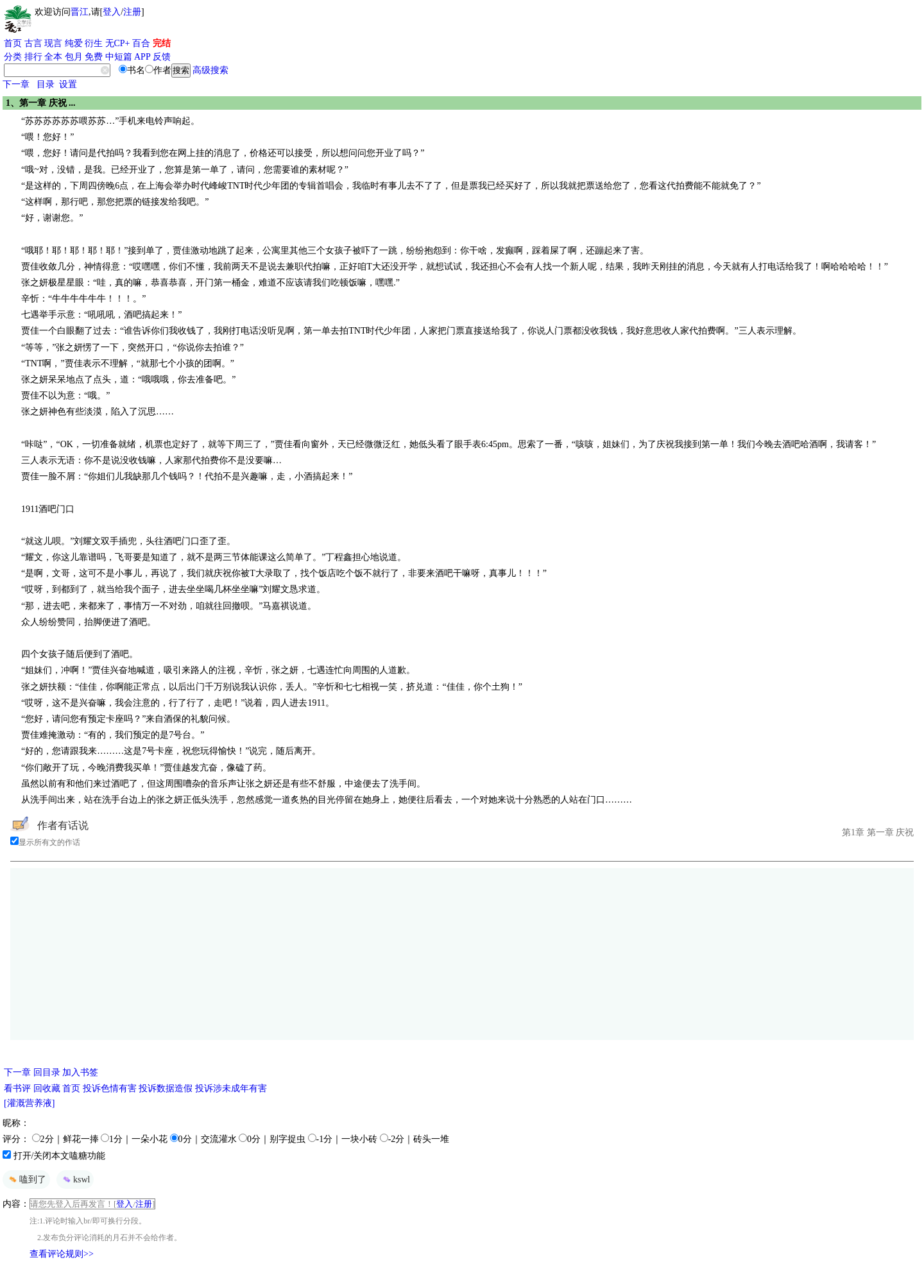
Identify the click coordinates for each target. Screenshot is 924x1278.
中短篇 (118, 57)
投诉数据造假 (166, 1088)
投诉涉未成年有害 (231, 1088)
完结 (162, 43)
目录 (46, 84)
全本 (53, 57)
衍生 (94, 43)
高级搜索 (210, 70)
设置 (68, 84)
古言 (33, 43)
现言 (53, 43)
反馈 (162, 57)
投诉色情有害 (110, 1088)
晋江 (80, 12)
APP (142, 57)
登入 (112, 12)
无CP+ (117, 43)
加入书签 (80, 1072)
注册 (132, 12)
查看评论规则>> (62, 1254)
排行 (33, 57)
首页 (13, 43)
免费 (94, 57)
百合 (141, 43)
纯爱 (74, 43)
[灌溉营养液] (29, 1103)
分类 (13, 57)
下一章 (16, 84)
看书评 (17, 1088)
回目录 (46, 1072)
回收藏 (46, 1088)
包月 (74, 57)
